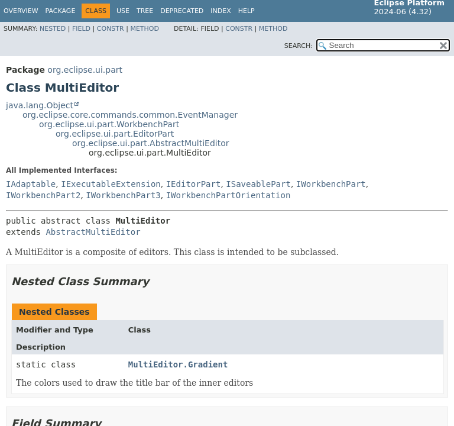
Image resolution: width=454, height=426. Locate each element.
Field (81, 29)
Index (220, 11)
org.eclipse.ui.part (84, 70)
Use (122, 11)
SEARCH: (298, 46)
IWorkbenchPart (331, 184)
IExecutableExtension (111, 184)
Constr (110, 29)
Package (61, 11)
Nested (53, 29)
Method (144, 29)
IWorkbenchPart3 (123, 195)
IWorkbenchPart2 (43, 195)
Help (246, 11)
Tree (145, 11)
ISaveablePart (258, 184)
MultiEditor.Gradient (178, 364)
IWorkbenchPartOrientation (228, 195)
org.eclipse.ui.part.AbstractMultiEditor (150, 143)
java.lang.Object (39, 105)
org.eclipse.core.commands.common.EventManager (130, 115)
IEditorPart (193, 184)
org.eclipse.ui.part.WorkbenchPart (109, 124)
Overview (21, 11)
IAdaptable (31, 184)
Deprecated (181, 11)
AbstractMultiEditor (93, 232)
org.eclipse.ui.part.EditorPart (115, 133)
